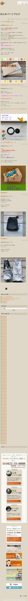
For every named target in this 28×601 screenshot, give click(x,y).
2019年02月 (4, 372)
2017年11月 (4, 394)
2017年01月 (4, 407)
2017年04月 (4, 404)
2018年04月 (4, 387)
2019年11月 (4, 359)
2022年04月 (4, 323)
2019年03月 (4, 371)
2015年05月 (4, 433)
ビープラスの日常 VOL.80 (7, 21)
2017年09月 (4, 397)
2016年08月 (4, 413)
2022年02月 (4, 326)
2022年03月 (4, 324)
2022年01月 (4, 327)
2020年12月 (4, 342)
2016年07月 (4, 414)
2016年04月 (4, 418)
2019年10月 (4, 361)
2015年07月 (4, 430)
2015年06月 (4, 431)
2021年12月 (4, 329)
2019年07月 (4, 365)
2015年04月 (4, 434)
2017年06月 (4, 401)
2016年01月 (4, 423)
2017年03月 (4, 405)
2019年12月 (4, 358)
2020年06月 (4, 350)
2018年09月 (4, 379)
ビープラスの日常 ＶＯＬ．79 (8, 142)
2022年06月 (4, 320)
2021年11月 (4, 330)
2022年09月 (4, 316)
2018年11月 (4, 376)
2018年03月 (4, 388)
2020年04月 (4, 352)
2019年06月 (4, 366)
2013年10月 (4, 442)
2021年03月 (4, 340)
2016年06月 (4, 415)
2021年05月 (4, 337)
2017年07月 (4, 400)
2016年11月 (4, 410)
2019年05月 (4, 368)
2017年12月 (4, 392)
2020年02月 (4, 355)
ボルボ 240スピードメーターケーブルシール (12, 85)
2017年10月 (4, 395)
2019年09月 (4, 362)
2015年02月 (4, 437)
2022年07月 (4, 319)
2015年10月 (4, 427)
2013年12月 (4, 439)
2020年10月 (4, 345)
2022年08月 (4, 317)
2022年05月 (4, 321)
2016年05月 (4, 417)
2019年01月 (4, 374)
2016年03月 (4, 420)
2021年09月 (4, 333)
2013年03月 (4, 443)
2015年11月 (4, 426)
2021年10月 (4, 332)
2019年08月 (4, 363)
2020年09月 (4, 346)
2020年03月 (4, 353)
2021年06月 (4, 336)
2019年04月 (4, 369)
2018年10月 (4, 378)
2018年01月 (4, 391)
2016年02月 (4, 421)
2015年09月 (4, 428)
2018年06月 (4, 384)
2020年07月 (4, 349)
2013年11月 (4, 440)
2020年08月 (4, 348)
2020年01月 (4, 356)
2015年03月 (4, 436)
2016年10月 (4, 411)
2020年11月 (4, 343)
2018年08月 (4, 381)
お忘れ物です (4, 192)
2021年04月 (4, 339)
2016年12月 (4, 408)
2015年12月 (4, 424)
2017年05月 (4, 402)
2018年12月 (4, 375)
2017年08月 (4, 398)
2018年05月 (4, 385)
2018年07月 (4, 382)
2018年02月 (4, 389)
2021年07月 (4, 334)
